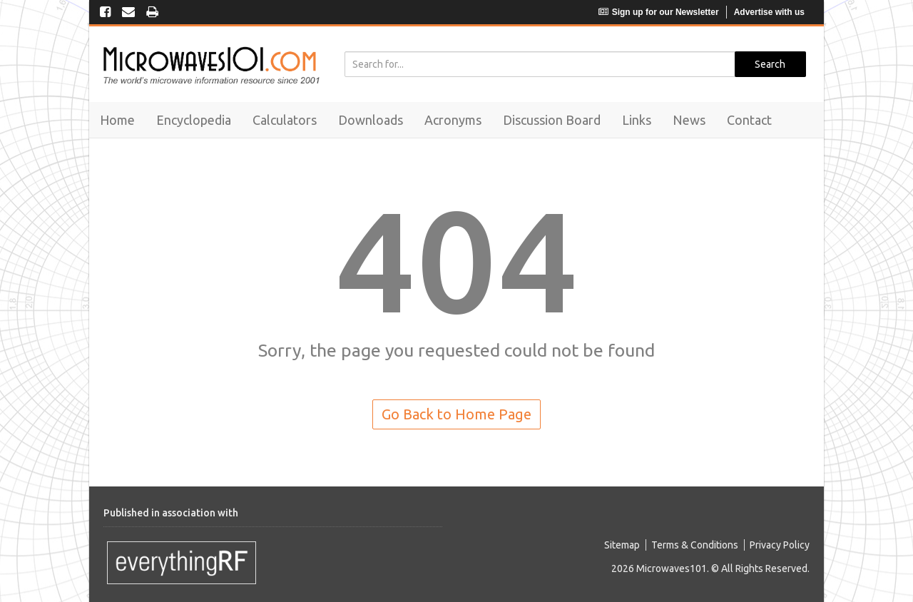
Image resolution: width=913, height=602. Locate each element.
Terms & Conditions (694, 545)
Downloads (370, 120)
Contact (749, 120)
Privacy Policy (780, 545)
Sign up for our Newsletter (658, 12)
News (689, 120)
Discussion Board (552, 120)
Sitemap (622, 545)
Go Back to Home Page (456, 414)
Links (636, 120)
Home (117, 120)
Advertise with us (769, 12)
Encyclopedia (193, 120)
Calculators (285, 120)
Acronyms (452, 120)
